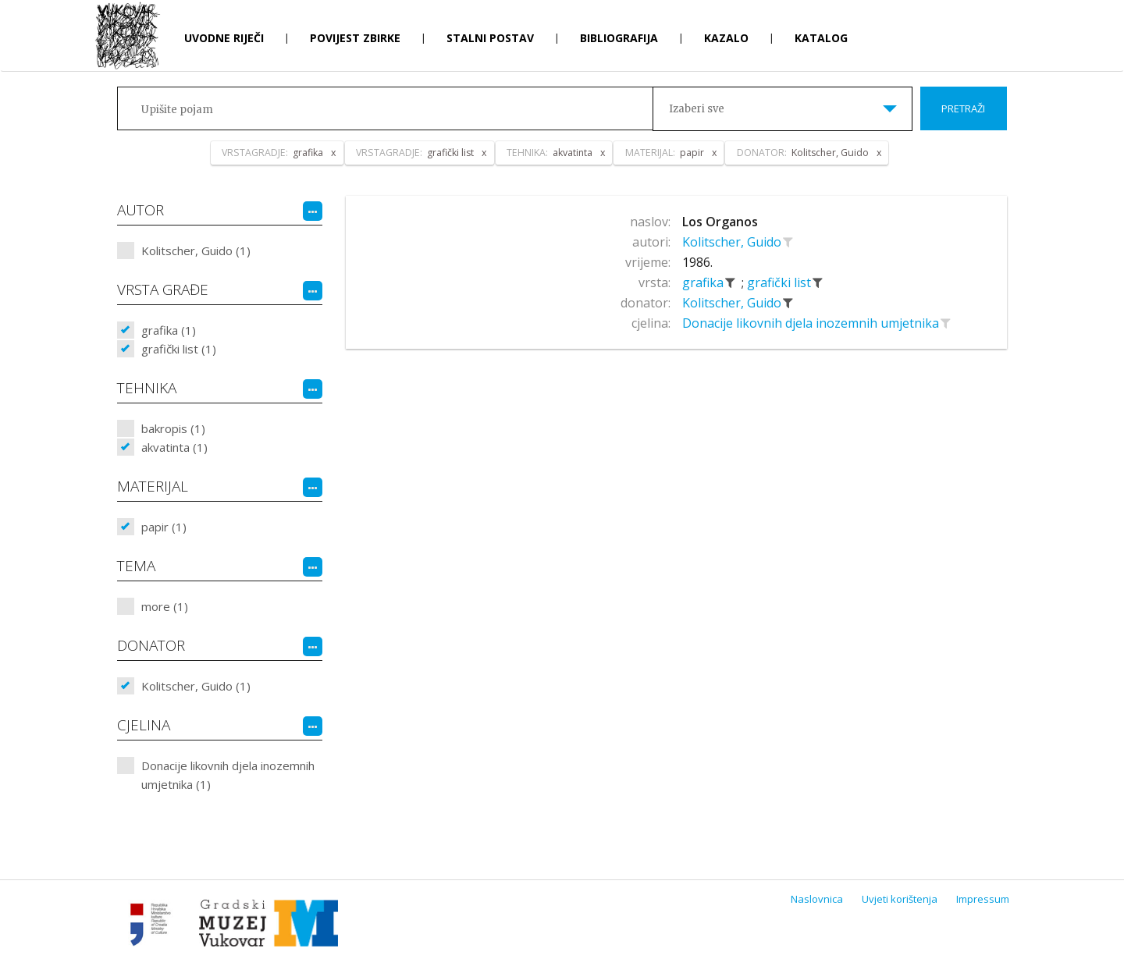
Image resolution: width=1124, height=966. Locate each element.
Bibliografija (619, 37)
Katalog (821, 37)
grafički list (780, 282)
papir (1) (164, 526)
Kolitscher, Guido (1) (196, 250)
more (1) (164, 606)
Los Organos (720, 221)
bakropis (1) (173, 428)
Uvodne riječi (224, 37)
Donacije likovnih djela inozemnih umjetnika (812, 323)
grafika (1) (168, 330)
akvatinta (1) (174, 447)
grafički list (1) (178, 349)
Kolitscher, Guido (733, 241)
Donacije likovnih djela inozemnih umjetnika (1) (228, 775)
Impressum (982, 899)
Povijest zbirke (355, 37)
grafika (704, 282)
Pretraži (963, 108)
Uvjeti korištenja (899, 899)
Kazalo (726, 37)
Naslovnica (817, 899)
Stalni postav (490, 37)
